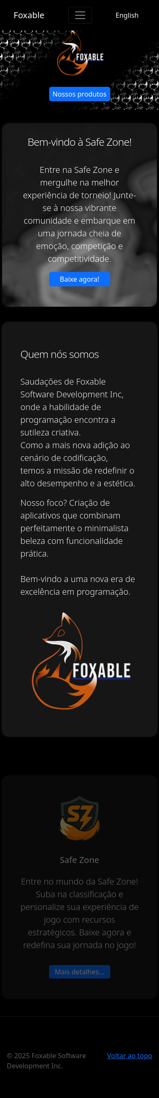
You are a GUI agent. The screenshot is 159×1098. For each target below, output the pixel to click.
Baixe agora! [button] (79, 279)
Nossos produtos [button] (79, 94)
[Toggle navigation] (80, 15)
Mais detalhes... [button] (79, 993)
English (127, 15)
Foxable (29, 15)
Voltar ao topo (129, 1055)
